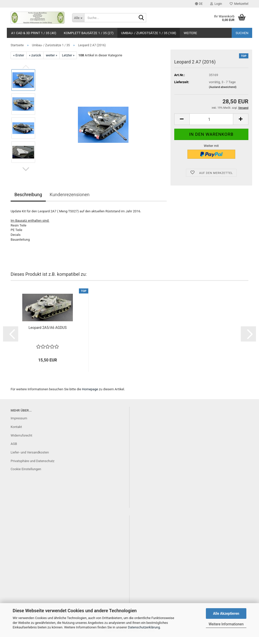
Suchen (241, 33)
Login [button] (216, 4)
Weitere (190, 33)
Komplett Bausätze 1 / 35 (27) (89, 33)
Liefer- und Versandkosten (30, 452)
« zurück (35, 55)
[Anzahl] (211, 119)
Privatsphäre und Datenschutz (32, 461)
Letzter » (68, 55)
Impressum (19, 418)
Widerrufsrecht (21, 435)
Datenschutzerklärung (144, 627)
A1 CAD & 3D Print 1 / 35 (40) (33, 33)
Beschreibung (28, 194)
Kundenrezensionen (70, 194)
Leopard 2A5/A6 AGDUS (48, 328)
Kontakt (16, 427)
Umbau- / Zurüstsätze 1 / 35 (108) (148, 33)
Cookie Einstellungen (26, 469)
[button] (198, 4)
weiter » (51, 55)
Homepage (90, 389)
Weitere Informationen (226, 624)
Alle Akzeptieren (226, 613)
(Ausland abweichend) (222, 87)
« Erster (18, 55)
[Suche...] (78, 17)
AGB (14, 444)
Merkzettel (239, 4)
